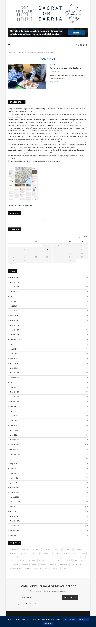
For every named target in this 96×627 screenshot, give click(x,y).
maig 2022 (13, 416)
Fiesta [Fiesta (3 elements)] (57, 557)
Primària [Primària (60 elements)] (34, 564)
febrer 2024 (14, 363)
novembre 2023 (15, 378)
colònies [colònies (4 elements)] (35, 553)
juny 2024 (13, 344)
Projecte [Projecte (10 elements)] (43, 564)
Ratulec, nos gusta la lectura (65, 68)
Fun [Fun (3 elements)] (83, 557)
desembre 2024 (15, 325)
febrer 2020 (14, 511)
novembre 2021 (15, 445)
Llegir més (54, 82)
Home (10, 52)
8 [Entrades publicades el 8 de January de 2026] (47, 249)
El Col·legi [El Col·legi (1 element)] (23, 557)
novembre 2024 (15, 330)
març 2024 (13, 359)
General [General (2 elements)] (12, 560)
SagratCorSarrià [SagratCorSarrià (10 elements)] (76, 564)
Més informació (70, 619)
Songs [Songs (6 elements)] (47, 568)
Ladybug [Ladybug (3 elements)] (67, 560)
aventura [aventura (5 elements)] (25, 549)
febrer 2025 (14, 316)
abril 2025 (13, 306)
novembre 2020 (15, 492)
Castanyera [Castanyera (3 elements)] (78, 549)
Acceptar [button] (48, 623)
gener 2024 (14, 368)
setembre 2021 (15, 454)
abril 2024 (13, 354)
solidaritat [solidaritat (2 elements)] (37, 568)
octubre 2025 (14, 292)
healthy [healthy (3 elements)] (21, 560)
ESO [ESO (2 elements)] (42, 557)
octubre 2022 (14, 402)
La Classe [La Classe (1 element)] (58, 560)
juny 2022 (13, 411)
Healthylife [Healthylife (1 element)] (31, 560)
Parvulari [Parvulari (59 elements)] (25, 564)
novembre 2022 (15, 397)
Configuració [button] (83, 619)
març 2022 (13, 425)
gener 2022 (14, 435)
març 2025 (13, 311)
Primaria (52, 64)
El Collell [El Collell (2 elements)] (13, 557)
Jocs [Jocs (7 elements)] (50, 560)
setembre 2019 (15, 535)
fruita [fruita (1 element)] (76, 557)
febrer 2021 (14, 478)
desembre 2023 (15, 373)
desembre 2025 (15, 282)
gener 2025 (14, 320)
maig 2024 (13, 349)
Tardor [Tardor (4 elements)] (64, 568)
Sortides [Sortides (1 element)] (55, 568)
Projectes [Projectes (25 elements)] (53, 564)
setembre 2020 (15, 502)
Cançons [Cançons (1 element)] (57, 549)
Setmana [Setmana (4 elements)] (27, 568)
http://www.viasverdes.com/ (54, 131)
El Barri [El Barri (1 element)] (82, 553)
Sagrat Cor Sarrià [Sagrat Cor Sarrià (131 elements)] (15, 568)
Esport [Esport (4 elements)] (49, 557)
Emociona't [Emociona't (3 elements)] (34, 557)
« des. (10, 264)
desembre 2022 (15, 392)
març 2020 (13, 507)
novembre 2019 (15, 526)
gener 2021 (14, 483)
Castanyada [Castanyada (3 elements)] (67, 549)
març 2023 (13, 387)
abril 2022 (13, 421)
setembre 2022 (15, 406)
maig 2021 (13, 464)
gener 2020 (14, 516)
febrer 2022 (14, 430)
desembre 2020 (15, 487)
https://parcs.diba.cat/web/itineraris (64, 147)
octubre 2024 (14, 335)
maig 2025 (13, 301)
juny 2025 (13, 296)
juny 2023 (13, 382)
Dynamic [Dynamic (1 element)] (73, 553)
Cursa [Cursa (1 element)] (65, 553)
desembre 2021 (15, 440)
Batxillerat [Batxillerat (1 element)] (35, 549)
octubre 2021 (14, 449)
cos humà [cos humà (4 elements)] (57, 553)
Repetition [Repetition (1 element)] (63, 564)
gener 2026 (14, 277)
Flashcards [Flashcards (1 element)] (66, 557)
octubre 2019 (14, 531)
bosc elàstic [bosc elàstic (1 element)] (47, 549)
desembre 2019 (15, 521)
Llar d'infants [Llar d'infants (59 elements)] (14, 564)
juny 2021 (13, 459)
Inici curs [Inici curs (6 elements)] (42, 560)
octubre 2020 (14, 497)
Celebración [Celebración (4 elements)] (13, 553)
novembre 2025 (15, 287)
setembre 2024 (15, 339)
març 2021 (13, 473)
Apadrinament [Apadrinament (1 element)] (14, 549)
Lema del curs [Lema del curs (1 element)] (78, 560)
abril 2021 (13, 468)
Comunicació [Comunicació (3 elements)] (46, 553)
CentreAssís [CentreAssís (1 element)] (25, 553)
